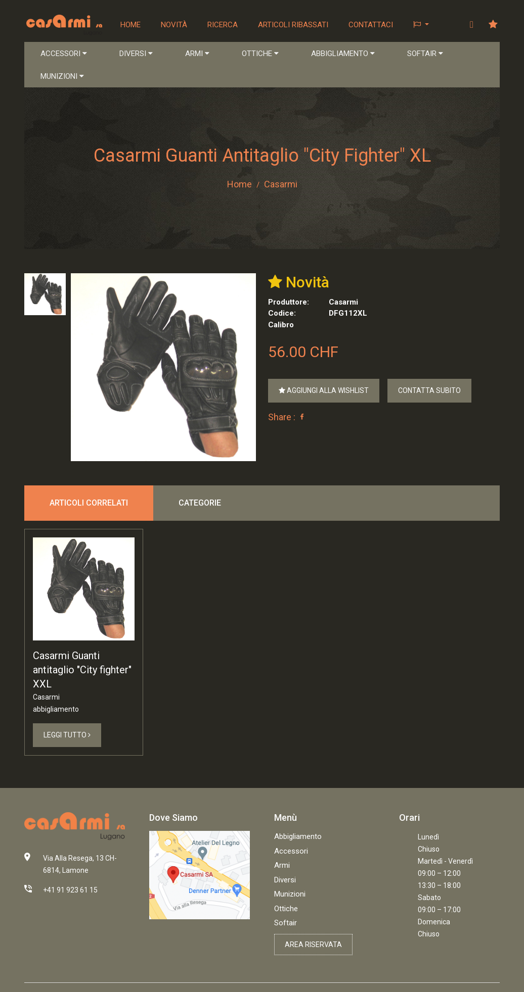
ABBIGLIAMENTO (343, 53)
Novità (174, 24)
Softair (285, 922)
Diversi (285, 879)
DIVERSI (136, 53)
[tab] (45, 294)
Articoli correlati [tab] (89, 503)
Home (130, 24)
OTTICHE (260, 53)
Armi (282, 865)
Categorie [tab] (200, 503)
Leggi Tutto (67, 735)
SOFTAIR (425, 53)
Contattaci (370, 24)
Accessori (291, 851)
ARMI (197, 53)
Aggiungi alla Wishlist (324, 390)
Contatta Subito (429, 390)
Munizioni (289, 894)
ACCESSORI (63, 53)
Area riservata (313, 944)
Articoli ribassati (293, 24)
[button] (421, 25)
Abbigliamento (298, 836)
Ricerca (222, 24)
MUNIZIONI (62, 76)
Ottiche (286, 908)
